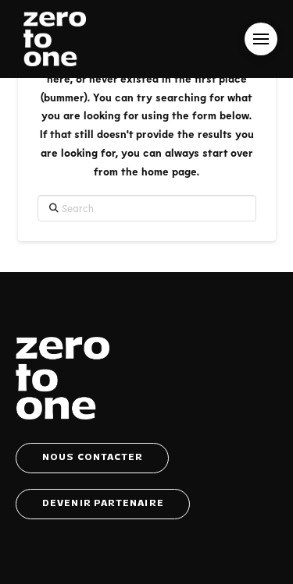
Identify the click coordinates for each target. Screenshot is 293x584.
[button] (261, 39)
